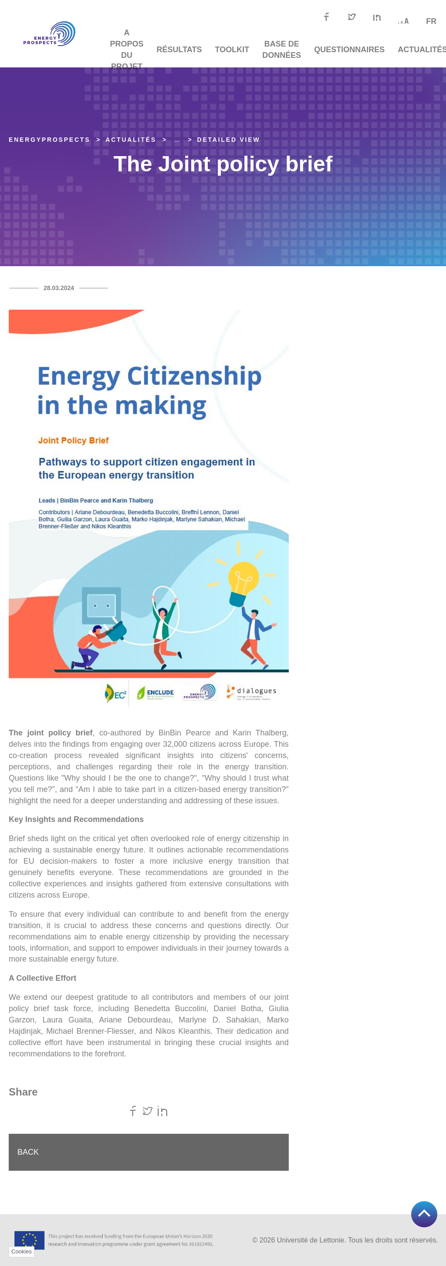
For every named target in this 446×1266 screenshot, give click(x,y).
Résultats (179, 49)
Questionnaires (349, 49)
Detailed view (228, 139)
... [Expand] (176, 139)
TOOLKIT (232, 49)
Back (28, 1152)
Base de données (281, 50)
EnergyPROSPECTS (49, 139)
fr (431, 21)
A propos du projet (127, 50)
